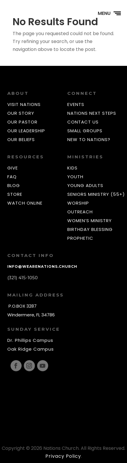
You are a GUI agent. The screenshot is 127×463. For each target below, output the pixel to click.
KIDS (72, 168)
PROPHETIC (80, 238)
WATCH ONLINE (24, 203)
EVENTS (75, 104)
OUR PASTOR (22, 122)
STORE (14, 194)
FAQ (12, 177)
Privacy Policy (63, 456)
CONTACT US (83, 122)
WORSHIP (78, 203)
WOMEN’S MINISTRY (89, 220)
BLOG (13, 185)
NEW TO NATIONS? (88, 139)
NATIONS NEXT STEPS (91, 113)
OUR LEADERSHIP (26, 131)
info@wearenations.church (42, 266)
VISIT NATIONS (24, 104)
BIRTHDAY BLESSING (90, 229)
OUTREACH (80, 212)
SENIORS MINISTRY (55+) (96, 194)
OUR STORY (20, 113)
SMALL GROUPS (84, 131)
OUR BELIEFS (21, 139)
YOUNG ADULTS (85, 185)
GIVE (12, 168)
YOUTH (75, 177)
